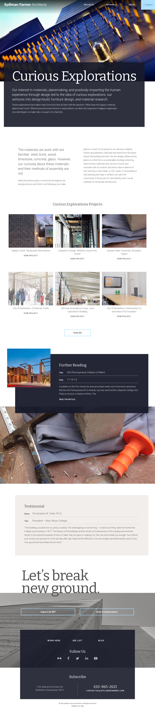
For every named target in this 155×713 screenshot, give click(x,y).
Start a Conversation (107, 612)
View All (77, 332)
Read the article (67, 399)
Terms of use (77, 706)
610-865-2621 (105, 687)
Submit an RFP (48, 612)
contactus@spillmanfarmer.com (105, 691)
